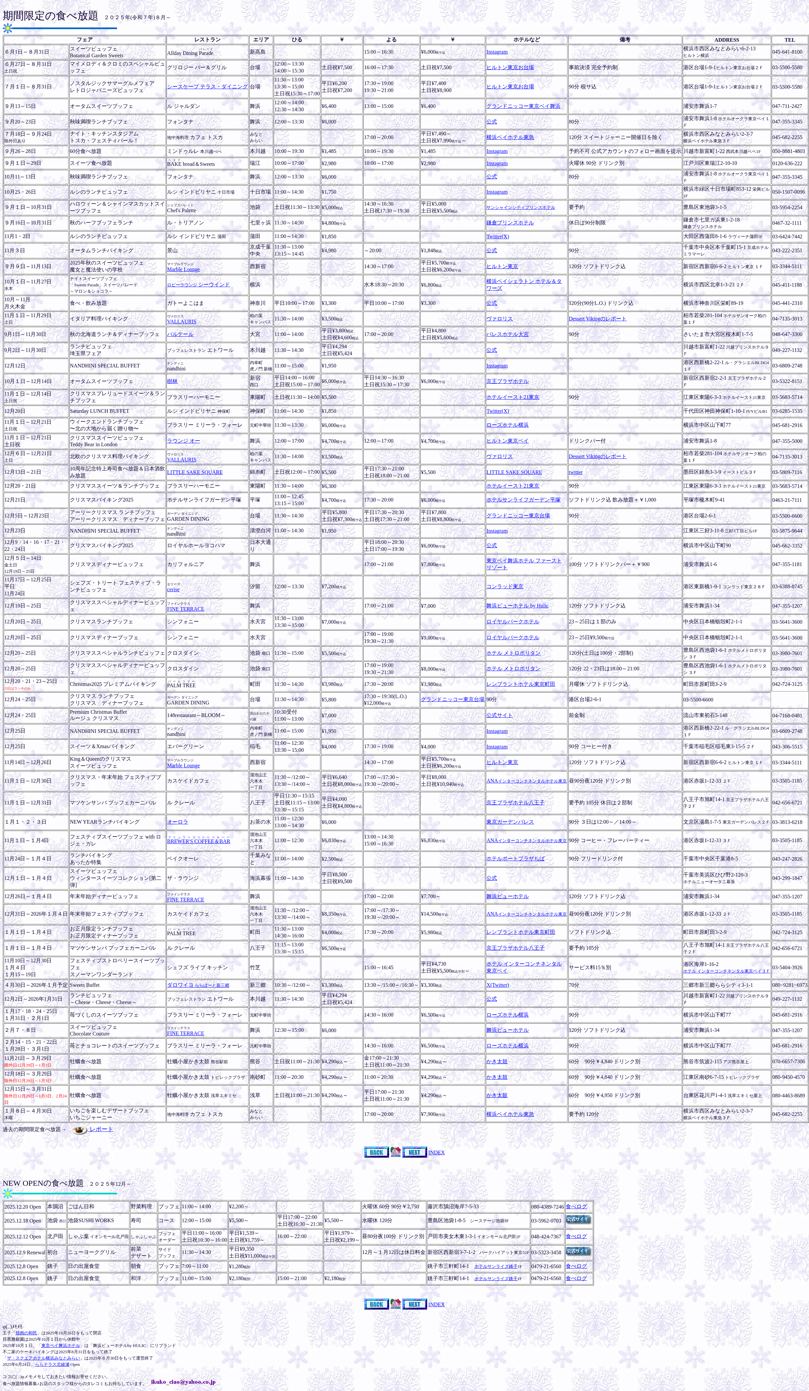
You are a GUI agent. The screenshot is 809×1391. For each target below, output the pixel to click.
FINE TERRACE (185, 609)
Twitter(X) (497, 236)
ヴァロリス (499, 318)
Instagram (497, 52)
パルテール (180, 334)
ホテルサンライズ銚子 (495, 1266)
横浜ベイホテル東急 (510, 137)
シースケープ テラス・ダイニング (207, 86)
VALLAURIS (182, 321)
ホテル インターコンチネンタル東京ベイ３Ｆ (726, 971)
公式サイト (499, 715)
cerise (173, 589)
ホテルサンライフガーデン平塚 (523, 500)
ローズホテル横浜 (507, 425)
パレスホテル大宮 (507, 334)
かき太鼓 (497, 1061)
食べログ (576, 1206)
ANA (526, 781)
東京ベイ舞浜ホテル (60, 1345)
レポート (92, 1129)
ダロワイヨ (198, 985)
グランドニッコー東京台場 (518, 515)
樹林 (172, 381)
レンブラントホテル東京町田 (520, 684)
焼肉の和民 (26, 1332)
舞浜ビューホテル (507, 896)
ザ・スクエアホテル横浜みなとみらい (43, 1358)
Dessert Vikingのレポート (598, 318)
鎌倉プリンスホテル (510, 222)
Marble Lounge (183, 269)
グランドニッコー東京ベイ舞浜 (523, 106)
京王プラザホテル (507, 381)
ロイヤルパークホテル (512, 621)
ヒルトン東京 (502, 266)
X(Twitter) (497, 985)
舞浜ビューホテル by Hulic (517, 605)
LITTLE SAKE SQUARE (195, 472)
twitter (576, 472)
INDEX (436, 1152)
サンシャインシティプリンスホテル (520, 207)
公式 (491, 121)
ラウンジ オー (183, 441)
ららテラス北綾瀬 (52, 1364)
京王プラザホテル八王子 (515, 802)
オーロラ (177, 822)
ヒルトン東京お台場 (510, 67)
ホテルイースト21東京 (512, 397)
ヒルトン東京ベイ (507, 441)
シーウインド (198, 284)
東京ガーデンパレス (510, 822)
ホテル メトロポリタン (513, 653)
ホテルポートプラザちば (515, 858)
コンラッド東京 (504, 586)
